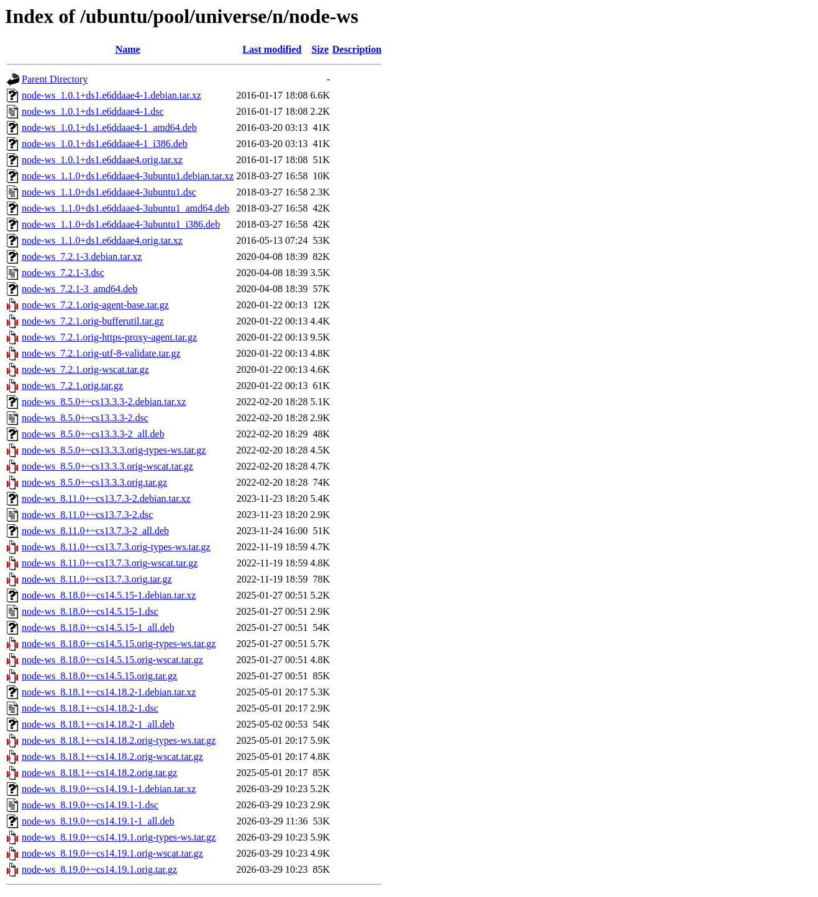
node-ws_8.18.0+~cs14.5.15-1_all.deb (98, 627)
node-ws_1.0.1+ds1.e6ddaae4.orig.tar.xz (102, 159)
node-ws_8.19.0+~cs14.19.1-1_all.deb (98, 821)
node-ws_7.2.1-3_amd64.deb (79, 288)
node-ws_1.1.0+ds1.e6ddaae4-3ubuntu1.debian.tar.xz (128, 176)
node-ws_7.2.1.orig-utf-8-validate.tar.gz (101, 353)
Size (320, 49)
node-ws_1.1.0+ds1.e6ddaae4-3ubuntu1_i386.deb (121, 224)
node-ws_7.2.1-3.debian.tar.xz (82, 256)
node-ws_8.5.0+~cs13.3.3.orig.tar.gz (94, 482)
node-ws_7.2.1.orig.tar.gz (72, 385)
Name (128, 49)
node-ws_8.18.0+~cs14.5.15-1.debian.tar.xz (109, 595)
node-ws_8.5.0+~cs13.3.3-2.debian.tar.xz (104, 401)
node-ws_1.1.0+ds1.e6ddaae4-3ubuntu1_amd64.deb (125, 208)
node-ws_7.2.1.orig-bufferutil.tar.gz (93, 321)
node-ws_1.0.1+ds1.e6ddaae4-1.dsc (93, 111)
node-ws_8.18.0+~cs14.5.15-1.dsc (90, 611)
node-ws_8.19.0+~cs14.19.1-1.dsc (90, 805)
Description (356, 49)
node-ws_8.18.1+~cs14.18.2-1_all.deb (98, 724)
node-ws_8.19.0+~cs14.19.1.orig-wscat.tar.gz (112, 853)
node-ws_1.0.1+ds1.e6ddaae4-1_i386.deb (105, 143)
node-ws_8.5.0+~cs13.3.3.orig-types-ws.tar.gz (114, 450)
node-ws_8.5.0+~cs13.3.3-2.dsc (85, 418)
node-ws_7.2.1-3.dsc (63, 272)
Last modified (272, 49)
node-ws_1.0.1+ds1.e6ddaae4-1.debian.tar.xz (111, 95)
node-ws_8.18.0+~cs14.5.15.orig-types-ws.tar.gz (119, 643)
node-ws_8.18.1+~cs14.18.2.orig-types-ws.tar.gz (119, 740)
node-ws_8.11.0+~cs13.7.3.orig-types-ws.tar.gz (116, 547)
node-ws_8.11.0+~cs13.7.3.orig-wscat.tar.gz (110, 563)
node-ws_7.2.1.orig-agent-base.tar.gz (95, 305)
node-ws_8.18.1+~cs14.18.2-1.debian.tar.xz (109, 692)
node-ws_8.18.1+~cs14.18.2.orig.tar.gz (99, 772)
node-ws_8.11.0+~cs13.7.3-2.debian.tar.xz (106, 498)
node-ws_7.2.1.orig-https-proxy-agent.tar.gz (109, 337)
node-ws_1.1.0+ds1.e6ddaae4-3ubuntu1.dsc (109, 192)
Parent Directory (55, 79)
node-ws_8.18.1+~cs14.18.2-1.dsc (90, 708)
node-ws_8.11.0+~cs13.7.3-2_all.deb (95, 530)
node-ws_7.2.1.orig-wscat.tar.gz (85, 369)
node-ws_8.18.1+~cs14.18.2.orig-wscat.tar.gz (112, 756)
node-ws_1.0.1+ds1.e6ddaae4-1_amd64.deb (109, 127)
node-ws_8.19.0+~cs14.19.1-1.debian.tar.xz (109, 788)
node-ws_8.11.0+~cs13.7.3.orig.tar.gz (97, 579)
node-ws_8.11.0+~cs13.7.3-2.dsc (87, 514)
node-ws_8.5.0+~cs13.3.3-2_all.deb (93, 434)
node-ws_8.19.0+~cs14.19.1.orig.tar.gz (99, 869)
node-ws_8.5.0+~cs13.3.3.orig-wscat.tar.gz (107, 466)
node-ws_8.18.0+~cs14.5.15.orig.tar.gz (99, 676)
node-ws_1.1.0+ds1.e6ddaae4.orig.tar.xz (102, 240)
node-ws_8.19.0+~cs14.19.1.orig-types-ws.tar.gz (119, 837)
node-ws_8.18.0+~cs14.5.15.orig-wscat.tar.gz (112, 659)
